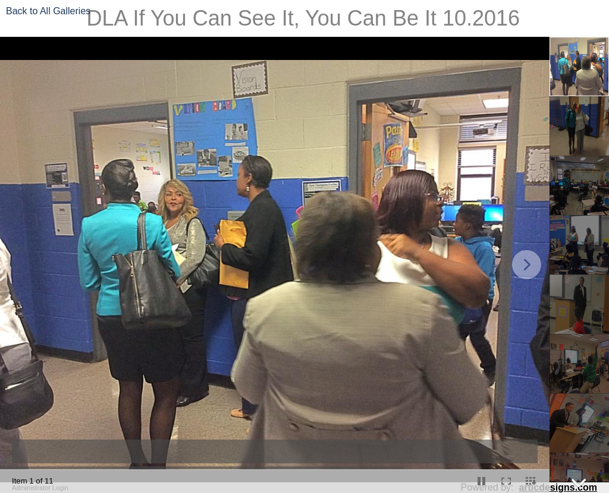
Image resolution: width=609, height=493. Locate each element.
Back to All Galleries (48, 11)
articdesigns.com (558, 487)
